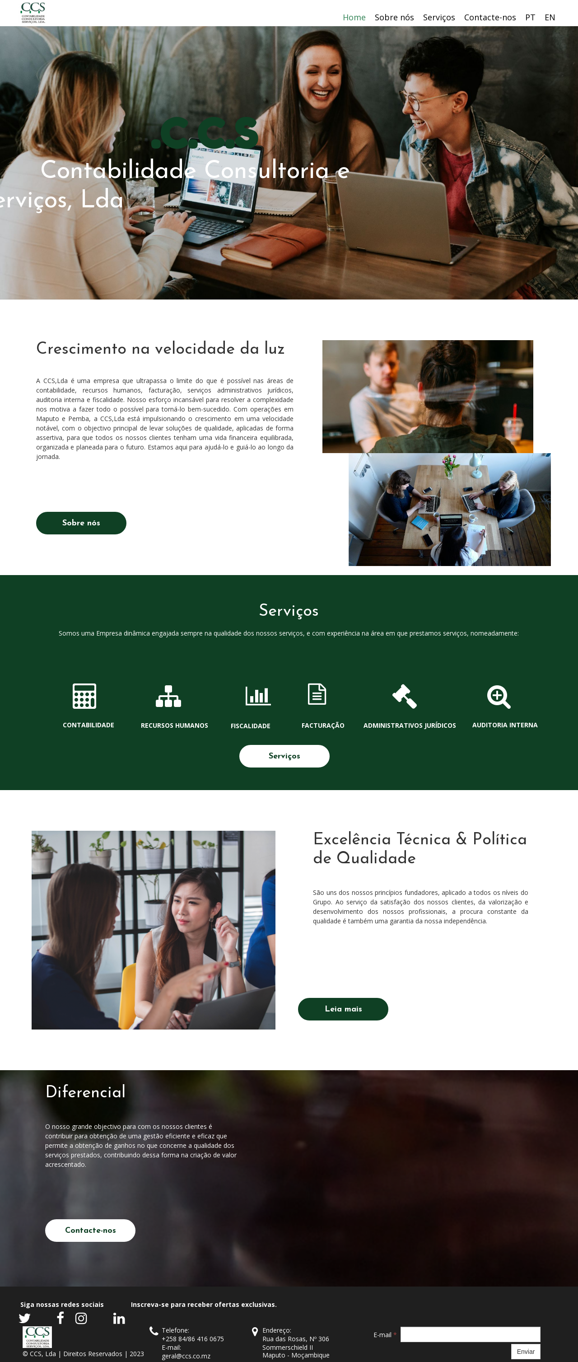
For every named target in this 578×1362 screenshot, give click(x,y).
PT (530, 17)
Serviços (439, 17)
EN (550, 17)
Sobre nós (394, 17)
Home (354, 17)
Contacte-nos (490, 17)
